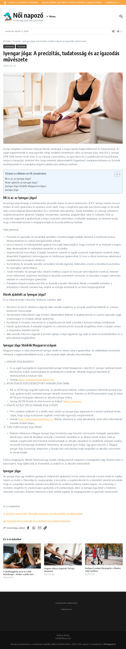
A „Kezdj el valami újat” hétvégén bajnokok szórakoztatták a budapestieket (43, 513)
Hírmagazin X (109, 644)
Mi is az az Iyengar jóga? (18, 178)
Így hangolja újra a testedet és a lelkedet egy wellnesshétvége (36, 521)
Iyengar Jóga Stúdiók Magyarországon (25, 186)
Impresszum (66, 609)
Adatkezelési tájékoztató (66, 603)
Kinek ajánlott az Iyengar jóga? (21, 182)
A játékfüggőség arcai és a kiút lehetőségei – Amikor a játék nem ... (19, 573)
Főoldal (7, 41)
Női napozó (28, 15)
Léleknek (9, 46)
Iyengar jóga (11, 189)
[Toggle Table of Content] (115, 174)
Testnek (17, 41)
